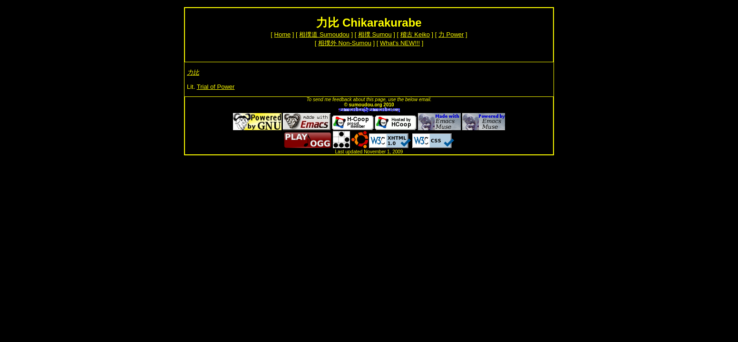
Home (282, 34)
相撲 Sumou (375, 34)
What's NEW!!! (400, 43)
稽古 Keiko (415, 34)
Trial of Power (216, 86)
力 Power (451, 34)
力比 (193, 72)
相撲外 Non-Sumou (344, 43)
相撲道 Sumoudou (324, 34)
